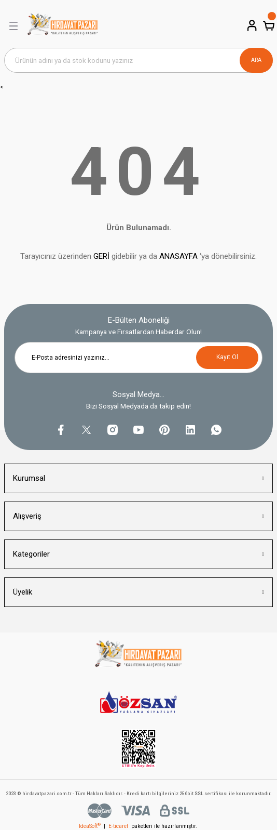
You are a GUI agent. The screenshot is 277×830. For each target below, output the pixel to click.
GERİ (101, 256)
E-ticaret (118, 826)
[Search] (138, 60)
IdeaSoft (90, 826)
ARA (256, 60)
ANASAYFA (178, 256)
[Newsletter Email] (138, 357)
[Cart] (267, 25)
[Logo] (63, 26)
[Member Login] (251, 25)
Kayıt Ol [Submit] (227, 357)
